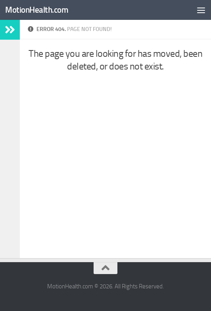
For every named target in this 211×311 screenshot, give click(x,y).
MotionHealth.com (36, 10)
